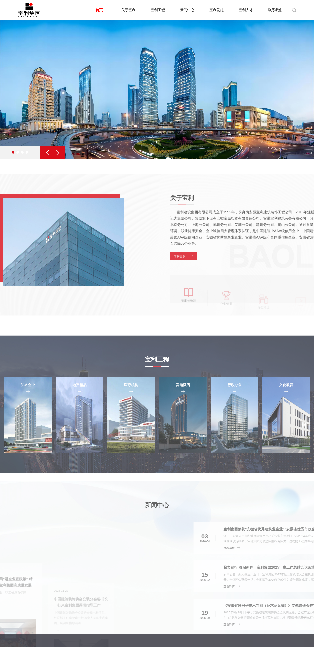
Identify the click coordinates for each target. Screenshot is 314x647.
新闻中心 (187, 10)
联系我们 (275, 10)
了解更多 (231, 297)
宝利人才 (246, 10)
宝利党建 (216, 10)
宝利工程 (158, 10)
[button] (48, 152)
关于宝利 (128, 10)
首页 (99, 10)
